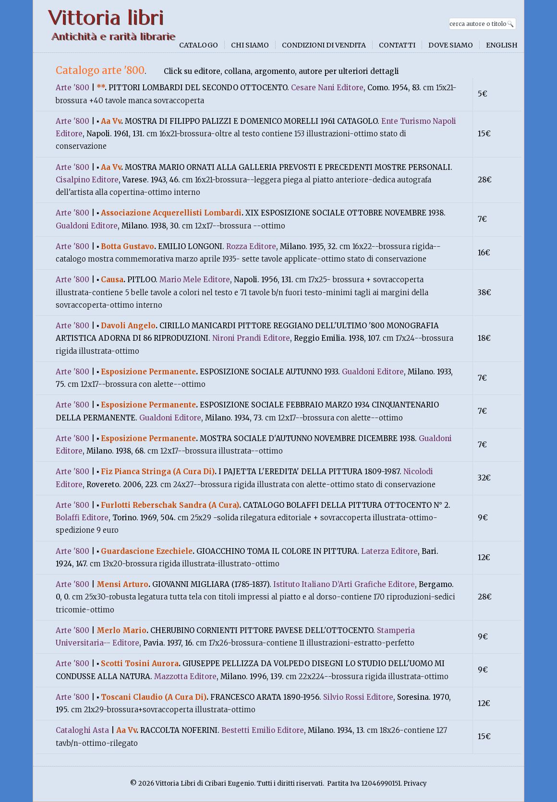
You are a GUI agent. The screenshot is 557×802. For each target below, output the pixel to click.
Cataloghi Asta (82, 730)
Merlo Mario (121, 630)
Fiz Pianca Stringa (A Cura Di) (158, 471)
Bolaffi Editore (82, 517)
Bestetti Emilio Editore (262, 730)
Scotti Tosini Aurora (140, 663)
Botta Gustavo (127, 246)
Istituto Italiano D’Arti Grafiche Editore (344, 584)
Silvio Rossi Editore (358, 697)
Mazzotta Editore (185, 676)
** (101, 87)
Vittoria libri (106, 17)
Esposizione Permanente (148, 371)
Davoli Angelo (128, 325)
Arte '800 (72, 87)
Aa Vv (111, 121)
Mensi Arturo (122, 584)
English (502, 45)
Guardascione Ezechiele (147, 551)
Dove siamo (450, 45)
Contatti (397, 45)
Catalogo (198, 45)
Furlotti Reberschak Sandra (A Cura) (170, 505)
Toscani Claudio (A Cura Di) (153, 697)
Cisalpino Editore (87, 179)
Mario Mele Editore (194, 279)
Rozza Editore (251, 246)
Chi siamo (250, 45)
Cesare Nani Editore (327, 87)
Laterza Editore (389, 551)
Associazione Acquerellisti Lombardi (171, 212)
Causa (112, 279)
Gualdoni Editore (87, 225)
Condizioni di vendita (324, 45)
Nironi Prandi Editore (251, 338)
